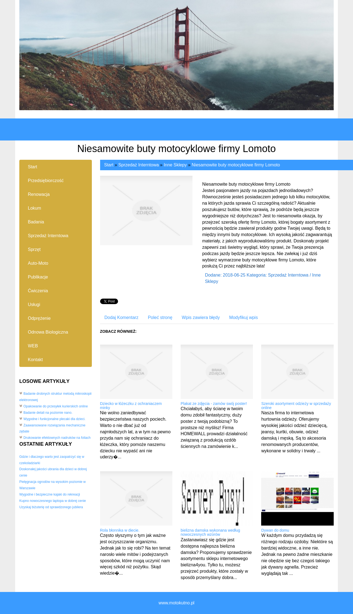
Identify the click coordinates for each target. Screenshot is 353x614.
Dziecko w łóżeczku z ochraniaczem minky (131, 405)
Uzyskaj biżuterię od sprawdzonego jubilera (51, 507)
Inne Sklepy (175, 165)
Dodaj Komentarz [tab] (122, 317)
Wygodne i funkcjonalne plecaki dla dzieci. (54, 419)
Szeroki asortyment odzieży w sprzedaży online (296, 405)
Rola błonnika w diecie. (120, 530)
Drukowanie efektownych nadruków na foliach (56, 438)
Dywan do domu (275, 530)
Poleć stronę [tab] (160, 317)
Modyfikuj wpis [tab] (243, 317)
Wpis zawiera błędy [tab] (201, 317)
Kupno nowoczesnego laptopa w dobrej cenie (52, 501)
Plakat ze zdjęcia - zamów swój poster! (214, 403)
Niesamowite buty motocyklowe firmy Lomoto (236, 165)
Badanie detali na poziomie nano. (47, 413)
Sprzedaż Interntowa (138, 165)
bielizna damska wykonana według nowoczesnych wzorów (210, 532)
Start (109, 165)
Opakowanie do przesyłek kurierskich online (55, 406)
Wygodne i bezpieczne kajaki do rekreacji (49, 494)
